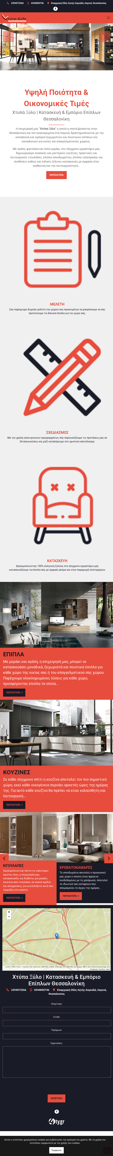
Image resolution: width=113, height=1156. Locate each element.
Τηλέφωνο (56, 1030)
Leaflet (7, 967)
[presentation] (56, 1086)
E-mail (56, 1017)
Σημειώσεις (56, 1043)
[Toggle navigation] (108, 18)
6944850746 (37, 3)
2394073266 (17, 3)
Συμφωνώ (56, 1150)
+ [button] (9, 912)
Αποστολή (56, 1098)
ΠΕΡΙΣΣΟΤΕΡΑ (56, 175)
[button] (8, 36)
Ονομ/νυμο (56, 1004)
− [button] (9, 917)
